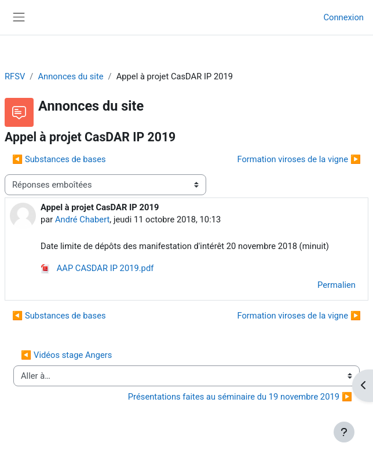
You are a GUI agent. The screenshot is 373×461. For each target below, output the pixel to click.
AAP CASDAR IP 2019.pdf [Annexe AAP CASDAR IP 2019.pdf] (97, 268)
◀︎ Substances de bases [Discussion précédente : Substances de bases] (59, 159)
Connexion (343, 17)
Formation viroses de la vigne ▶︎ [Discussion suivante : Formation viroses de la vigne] (299, 159)
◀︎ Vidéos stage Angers (66, 355)
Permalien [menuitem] (336, 285)
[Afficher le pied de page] (344, 432)
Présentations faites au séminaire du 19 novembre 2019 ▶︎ (240, 397)
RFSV (15, 76)
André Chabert (82, 219)
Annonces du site (70, 76)
